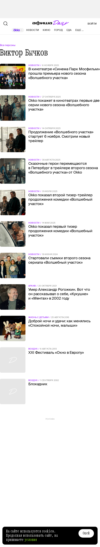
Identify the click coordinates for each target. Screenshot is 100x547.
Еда (69, 30)
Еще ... (79, 30)
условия (31, 539)
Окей (86, 533)
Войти (92, 23)
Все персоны (7, 45)
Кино (46, 30)
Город (58, 30)
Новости (32, 30)
